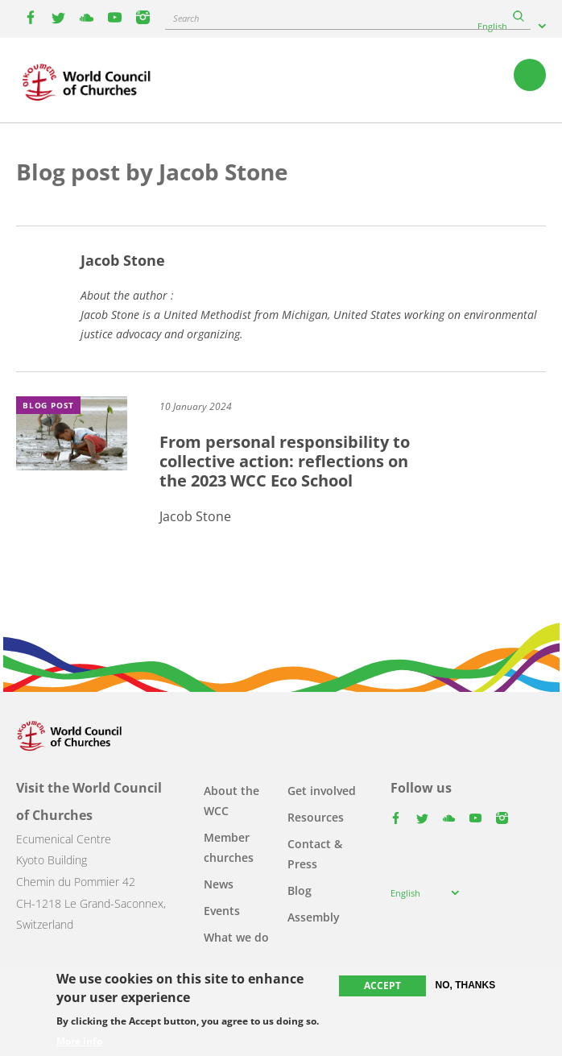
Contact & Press (314, 854)
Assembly (313, 917)
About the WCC (231, 800)
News (218, 884)
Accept (382, 985)
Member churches (229, 847)
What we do (236, 937)
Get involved (321, 790)
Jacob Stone (123, 260)
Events (222, 910)
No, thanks (466, 985)
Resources (315, 817)
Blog (299, 890)
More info (79, 1041)
